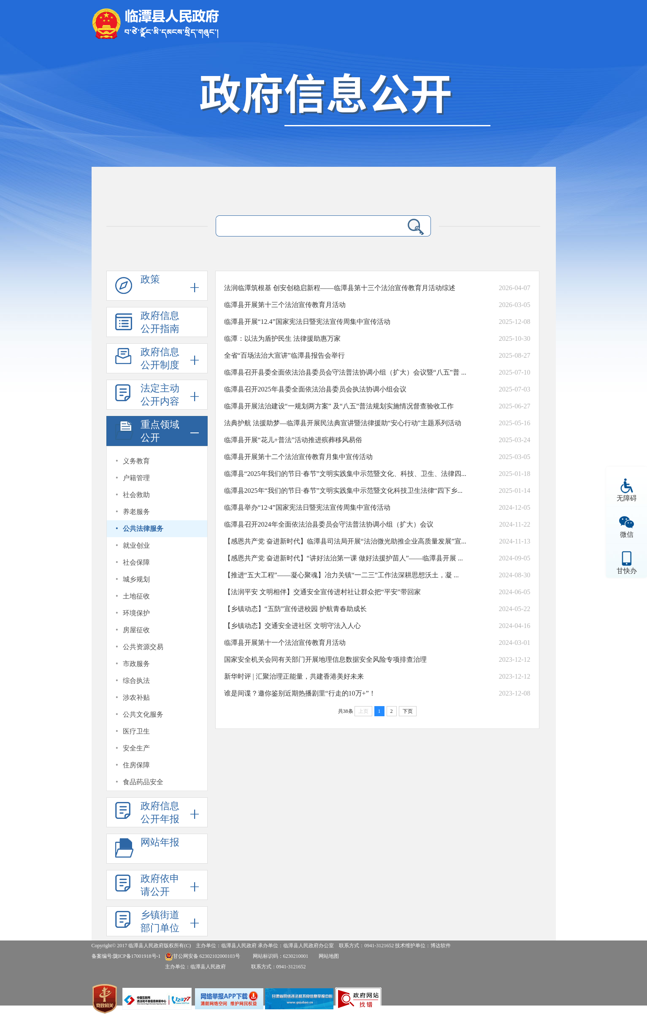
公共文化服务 (143, 714)
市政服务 (136, 663)
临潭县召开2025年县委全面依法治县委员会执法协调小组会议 (315, 389)
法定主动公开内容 (160, 395)
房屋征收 (136, 629)
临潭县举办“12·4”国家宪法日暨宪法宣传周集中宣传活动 (307, 507)
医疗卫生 (136, 731)
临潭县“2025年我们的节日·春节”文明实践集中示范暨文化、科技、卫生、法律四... (345, 473)
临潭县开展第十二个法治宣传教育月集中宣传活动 (298, 456)
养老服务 (136, 511)
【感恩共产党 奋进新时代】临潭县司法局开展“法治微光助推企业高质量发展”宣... (345, 541)
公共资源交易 (143, 646)
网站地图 (329, 956)
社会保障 (136, 562)
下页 (408, 711)
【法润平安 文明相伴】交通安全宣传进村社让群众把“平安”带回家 (322, 591)
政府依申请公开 (160, 885)
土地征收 (136, 596)
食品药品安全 (143, 782)
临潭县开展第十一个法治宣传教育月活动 (285, 642)
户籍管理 (136, 477)
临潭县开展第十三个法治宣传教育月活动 (285, 304)
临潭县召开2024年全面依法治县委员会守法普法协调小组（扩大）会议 (328, 524)
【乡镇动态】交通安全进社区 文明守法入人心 (292, 625)
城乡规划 (136, 579)
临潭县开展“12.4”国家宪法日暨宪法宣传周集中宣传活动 (307, 321)
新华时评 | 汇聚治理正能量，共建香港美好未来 (294, 676)
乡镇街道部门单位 (160, 921)
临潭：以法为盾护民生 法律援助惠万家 (282, 338)
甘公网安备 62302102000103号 (202, 956)
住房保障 (136, 765)
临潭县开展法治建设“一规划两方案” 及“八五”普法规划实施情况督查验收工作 (339, 406)
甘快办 (627, 570)
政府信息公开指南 (160, 322)
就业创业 (136, 545)
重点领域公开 (160, 431)
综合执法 (136, 680)
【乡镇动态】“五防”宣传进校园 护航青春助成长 (295, 608)
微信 (626, 534)
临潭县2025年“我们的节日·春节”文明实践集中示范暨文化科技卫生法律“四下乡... (343, 490)
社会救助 (136, 494)
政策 (150, 279)
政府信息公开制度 (160, 358)
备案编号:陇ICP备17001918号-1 (126, 956)
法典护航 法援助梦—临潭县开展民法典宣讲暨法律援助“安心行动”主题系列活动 (342, 423)
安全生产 (136, 748)
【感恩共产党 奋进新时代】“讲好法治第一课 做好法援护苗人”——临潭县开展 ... (343, 558)
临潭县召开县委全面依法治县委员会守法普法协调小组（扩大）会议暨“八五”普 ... (345, 372)
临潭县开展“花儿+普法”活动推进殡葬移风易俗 (293, 439)
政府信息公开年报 (160, 812)
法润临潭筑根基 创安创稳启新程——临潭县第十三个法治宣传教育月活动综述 (339, 287)
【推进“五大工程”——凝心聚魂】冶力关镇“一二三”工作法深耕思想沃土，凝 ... (341, 575)
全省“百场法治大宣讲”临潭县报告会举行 (284, 355)
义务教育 (136, 461)
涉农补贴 (136, 697)
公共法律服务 (143, 528)
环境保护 (136, 613)
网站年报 (160, 842)
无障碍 (627, 498)
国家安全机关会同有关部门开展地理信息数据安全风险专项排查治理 (325, 659)
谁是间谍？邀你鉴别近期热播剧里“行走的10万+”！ (300, 693)
